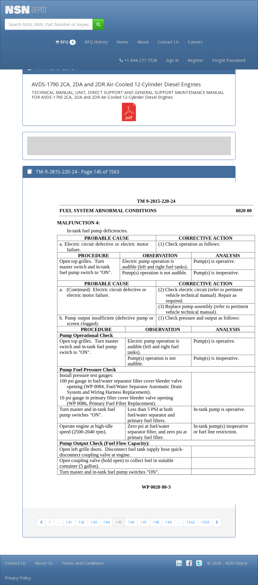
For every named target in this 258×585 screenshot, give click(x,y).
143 (94, 522)
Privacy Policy (18, 578)
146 (131, 522)
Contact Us (168, 42)
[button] (65, 41)
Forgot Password (228, 60)
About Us (44, 563)
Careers (195, 42)
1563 (205, 522)
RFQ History (96, 42)
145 (119, 522)
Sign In (172, 60)
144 (106, 522)
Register (195, 60)
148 (156, 522)
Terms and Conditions (83, 563)
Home (122, 42)
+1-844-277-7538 (138, 60)
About (143, 42)
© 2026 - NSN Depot (227, 563)
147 (144, 522)
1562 (191, 522)
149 (168, 522)
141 (69, 522)
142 (81, 522)
